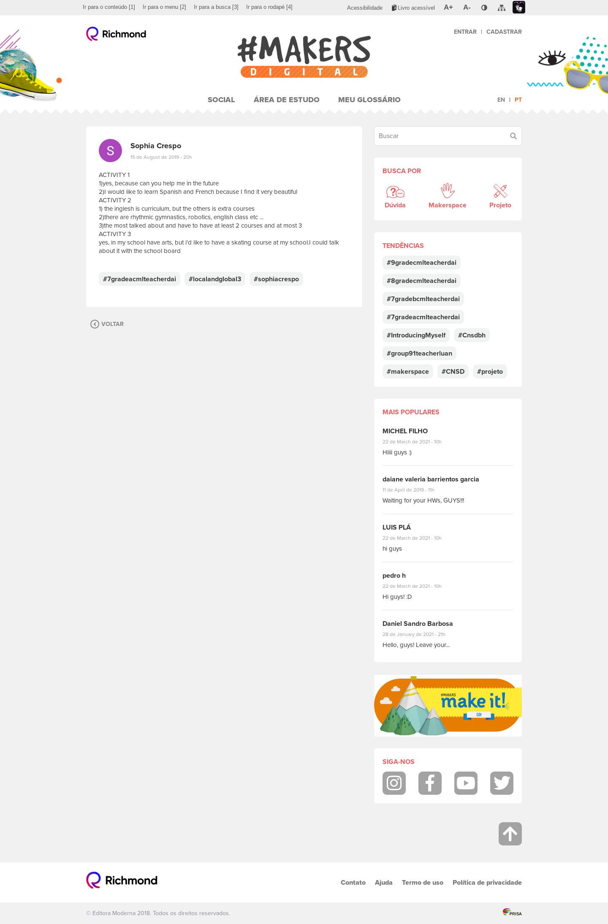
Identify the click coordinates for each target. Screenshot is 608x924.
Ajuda (384, 882)
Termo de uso (422, 882)
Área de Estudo (287, 99)
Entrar (465, 31)
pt (518, 99)
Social (221, 99)
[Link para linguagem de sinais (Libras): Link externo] (519, 7)
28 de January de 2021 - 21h (420, 634)
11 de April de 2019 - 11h (414, 490)
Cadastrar (504, 31)
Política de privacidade (487, 882)
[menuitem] (109, 7)
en (501, 99)
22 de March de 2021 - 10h (419, 442)
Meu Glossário (369, 99)
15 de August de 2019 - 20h (161, 157)
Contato (353, 882)
